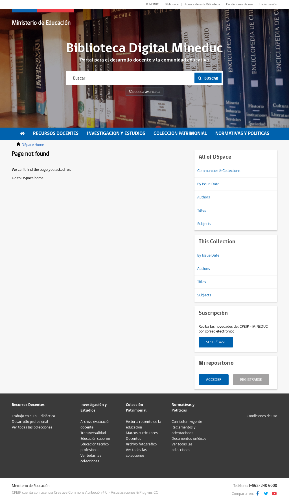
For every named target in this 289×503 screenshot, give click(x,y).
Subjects (204, 224)
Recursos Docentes (55, 133)
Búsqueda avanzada (144, 92)
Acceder (213, 379)
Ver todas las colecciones (32, 427)
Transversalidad (93, 433)
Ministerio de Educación (41, 23)
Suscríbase (216, 342)
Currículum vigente (187, 422)
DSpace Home (33, 145)
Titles (201, 210)
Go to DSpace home (27, 178)
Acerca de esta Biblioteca (202, 4)
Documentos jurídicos (189, 438)
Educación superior (95, 438)
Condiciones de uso (239, 4)
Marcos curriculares (142, 433)
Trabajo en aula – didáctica (33, 416)
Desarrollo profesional (30, 422)
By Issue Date (208, 184)
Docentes (133, 438)
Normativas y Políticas (242, 133)
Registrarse (251, 379)
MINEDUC (152, 4)
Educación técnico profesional (94, 447)
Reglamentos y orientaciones (184, 430)
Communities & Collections (218, 171)
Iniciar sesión (268, 4)
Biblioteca (172, 4)
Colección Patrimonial (180, 133)
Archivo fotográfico (141, 444)
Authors (203, 197)
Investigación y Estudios (116, 133)
